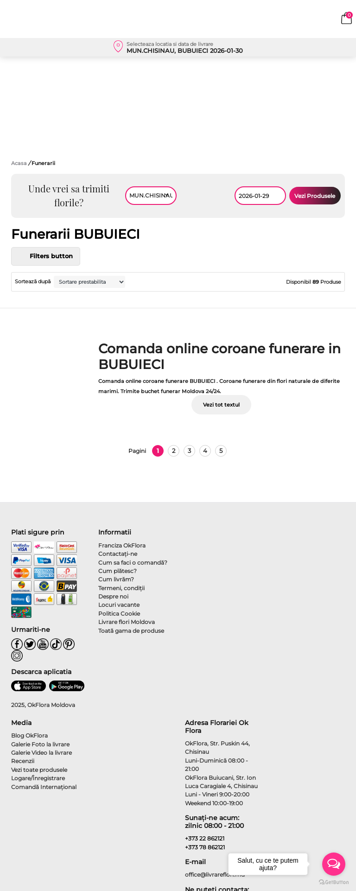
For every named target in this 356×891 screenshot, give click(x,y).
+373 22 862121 (204, 838)
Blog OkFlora (29, 735)
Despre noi (113, 596)
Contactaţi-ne (117, 553)
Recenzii (22, 760)
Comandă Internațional (43, 786)
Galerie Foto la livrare (40, 744)
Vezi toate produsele (39, 769)
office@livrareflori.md (215, 874)
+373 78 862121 (205, 847)
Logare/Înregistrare (38, 778)
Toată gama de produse (131, 630)
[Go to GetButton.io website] (334, 882)
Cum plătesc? (117, 570)
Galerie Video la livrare (41, 752)
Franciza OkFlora (122, 545)
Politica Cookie (119, 613)
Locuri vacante (119, 604)
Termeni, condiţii (121, 588)
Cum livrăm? (116, 579)
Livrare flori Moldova (126, 621)
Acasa (19, 163)
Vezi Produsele (314, 195)
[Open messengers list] (333, 864)
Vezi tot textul (221, 404)
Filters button (46, 256)
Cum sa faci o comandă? (132, 562)
